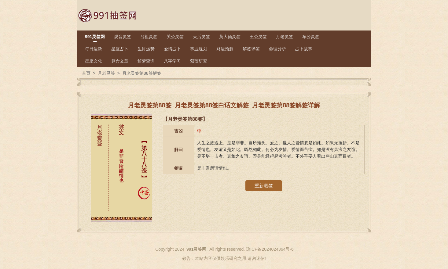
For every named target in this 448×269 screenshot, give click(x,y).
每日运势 (93, 48)
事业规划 (198, 48)
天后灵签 (201, 36)
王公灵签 (258, 36)
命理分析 (277, 48)
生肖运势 (146, 48)
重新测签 (264, 185)
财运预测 (224, 48)
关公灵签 (175, 36)
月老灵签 (284, 36)
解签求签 (251, 48)
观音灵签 (122, 36)
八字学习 (172, 61)
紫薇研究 (198, 61)
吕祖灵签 (148, 36)
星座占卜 (119, 48)
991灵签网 (95, 36)
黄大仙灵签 (230, 36)
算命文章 (119, 61)
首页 (86, 73)
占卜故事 (303, 48)
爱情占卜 (172, 48)
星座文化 (93, 61)
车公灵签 (310, 36)
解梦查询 (146, 61)
